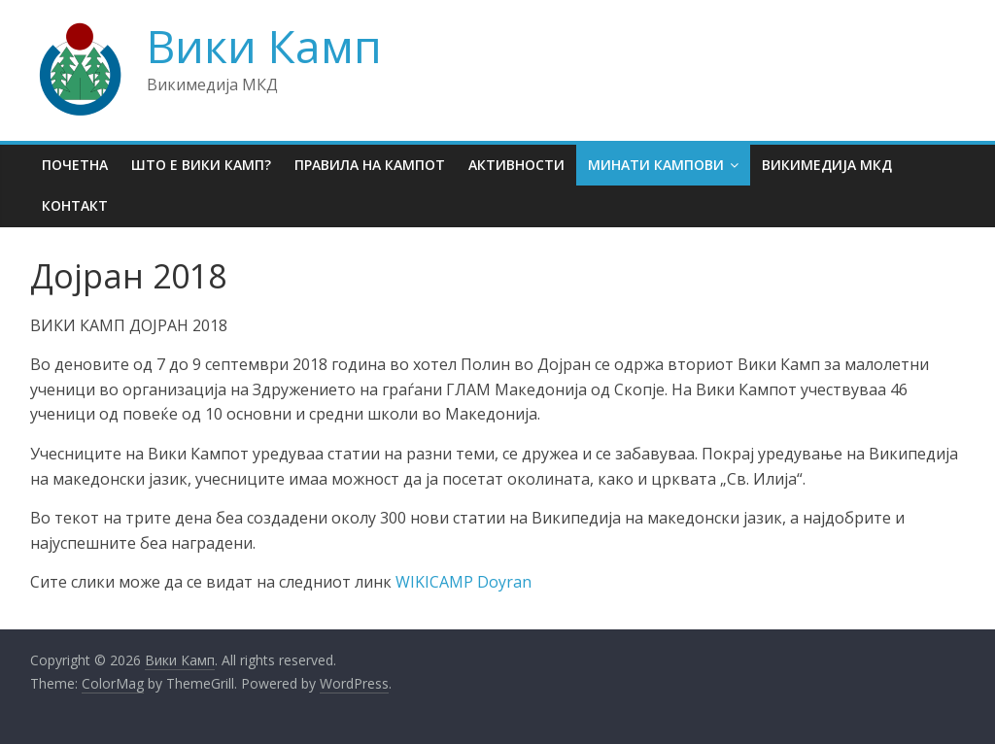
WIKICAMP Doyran (463, 581)
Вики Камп (264, 46)
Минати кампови (656, 164)
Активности (516, 164)
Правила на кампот (369, 164)
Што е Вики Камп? (201, 164)
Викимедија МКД (827, 164)
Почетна (75, 164)
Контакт (75, 205)
